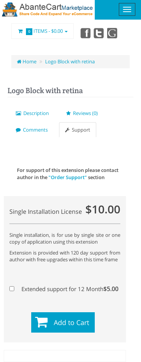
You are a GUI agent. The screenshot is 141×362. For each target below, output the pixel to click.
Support (77, 129)
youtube (112, 32)
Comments (32, 129)
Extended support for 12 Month (63, 289)
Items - (42, 31)
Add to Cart (71, 322)
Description (32, 113)
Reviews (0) (82, 113)
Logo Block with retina (70, 61)
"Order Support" (68, 177)
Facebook (85, 32)
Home (26, 61)
